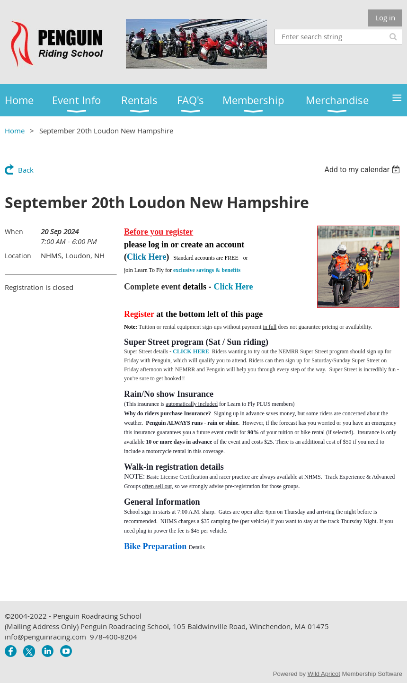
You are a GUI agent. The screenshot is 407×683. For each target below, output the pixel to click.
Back (26, 170)
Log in (385, 17)
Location (18, 255)
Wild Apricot (324, 673)
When (14, 231)
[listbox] (363, 169)
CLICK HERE (191, 351)
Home (15, 130)
